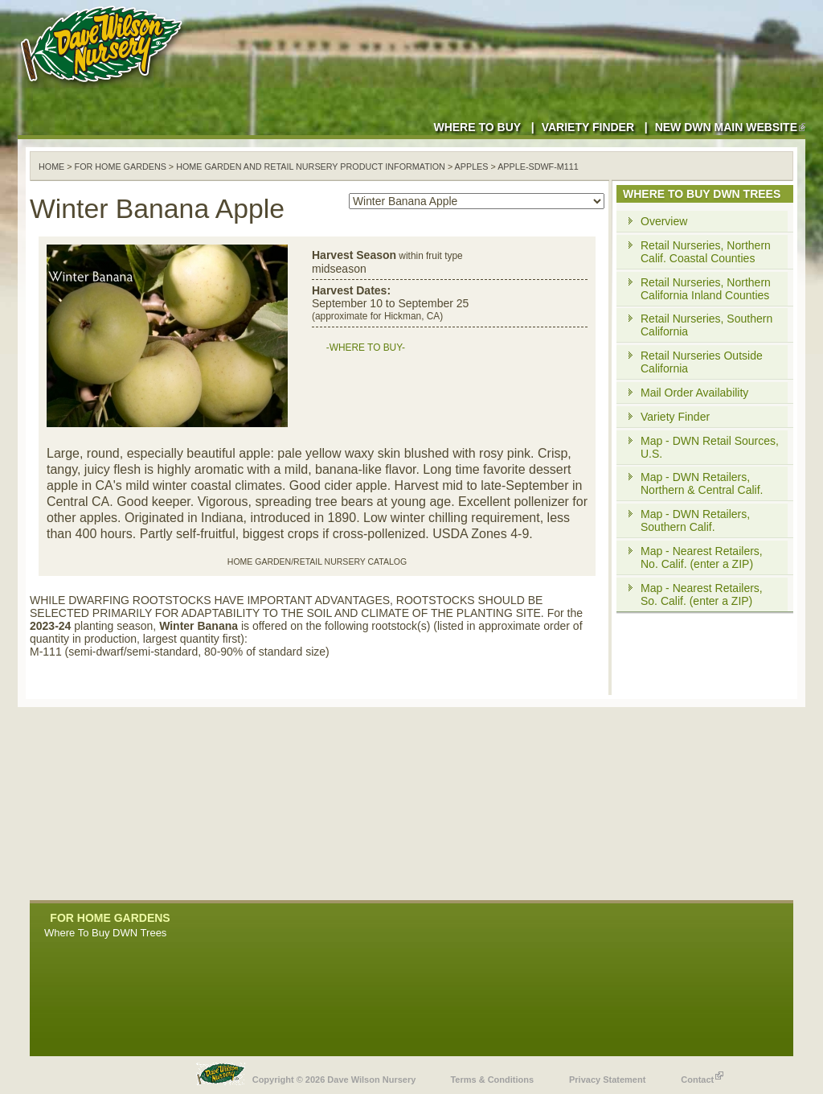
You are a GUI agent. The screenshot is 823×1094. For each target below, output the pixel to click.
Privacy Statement (607, 1079)
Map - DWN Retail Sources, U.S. (710, 447)
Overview (664, 221)
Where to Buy (477, 127)
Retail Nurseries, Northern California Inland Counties (706, 289)
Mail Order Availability (694, 392)
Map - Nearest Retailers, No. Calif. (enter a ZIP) (702, 557)
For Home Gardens (120, 166)
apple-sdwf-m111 (538, 166)
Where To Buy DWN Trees (105, 933)
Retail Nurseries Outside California (702, 362)
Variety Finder (588, 127)
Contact (702, 1075)
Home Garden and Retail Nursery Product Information (310, 166)
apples (472, 166)
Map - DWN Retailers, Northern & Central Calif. (702, 483)
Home (51, 166)
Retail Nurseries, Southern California (706, 325)
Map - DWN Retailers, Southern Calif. (695, 520)
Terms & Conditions (492, 1079)
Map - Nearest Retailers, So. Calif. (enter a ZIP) (702, 594)
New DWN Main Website (730, 127)
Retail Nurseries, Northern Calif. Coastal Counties (706, 252)
